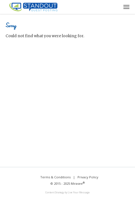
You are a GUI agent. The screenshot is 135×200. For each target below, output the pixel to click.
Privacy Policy (88, 177)
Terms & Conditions (55, 177)
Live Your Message (79, 192)
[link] (67, 192)
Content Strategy (54, 192)
